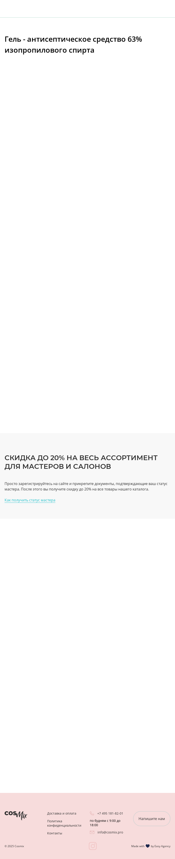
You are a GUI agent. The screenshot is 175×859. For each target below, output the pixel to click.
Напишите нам (152, 818)
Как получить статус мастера (30, 500)
